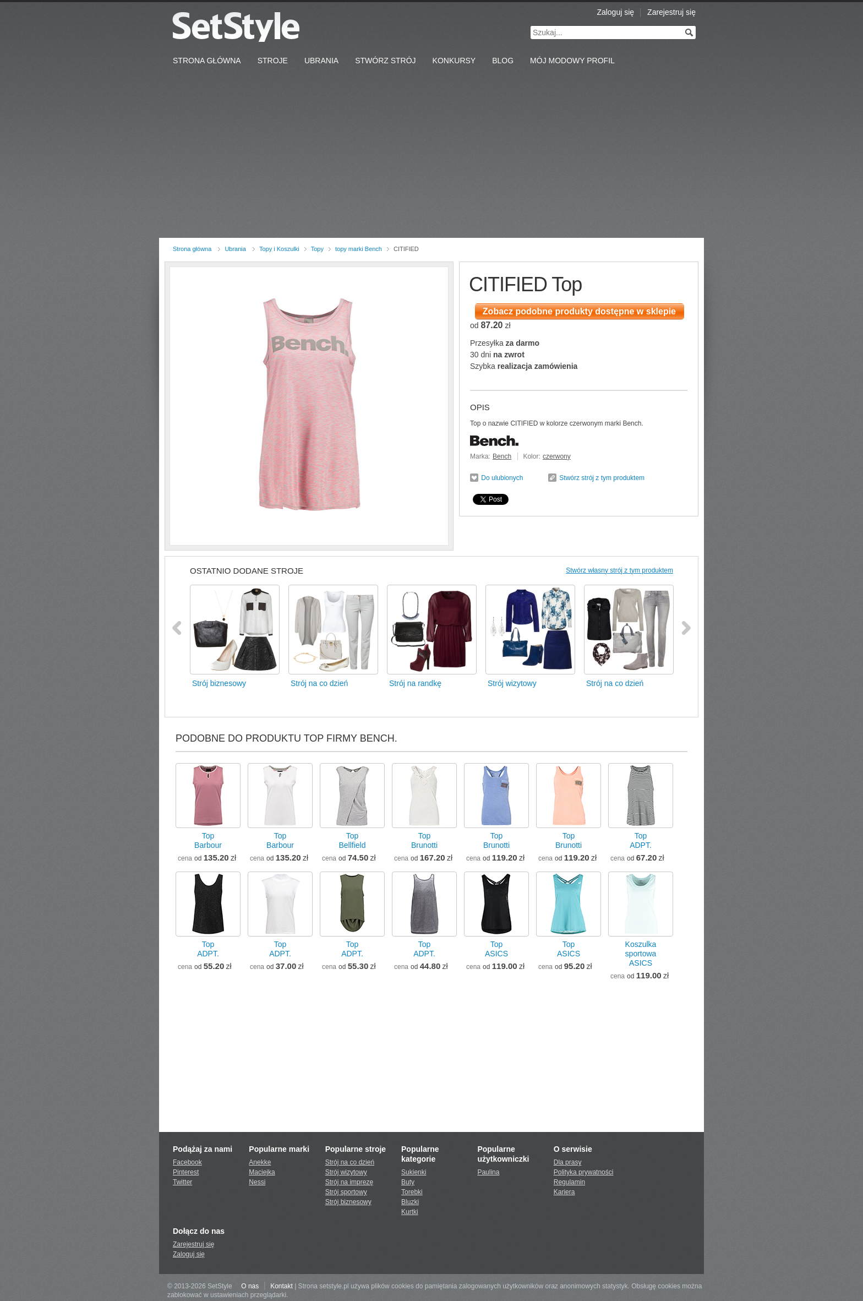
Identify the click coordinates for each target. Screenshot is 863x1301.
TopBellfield (351, 840)
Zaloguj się (615, 12)
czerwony (557, 456)
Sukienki (413, 1172)
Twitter (182, 1182)
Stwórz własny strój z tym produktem (619, 570)
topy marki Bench (358, 249)
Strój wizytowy (346, 1172)
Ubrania (321, 60)
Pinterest (186, 1172)
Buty (407, 1182)
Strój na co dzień (349, 1162)
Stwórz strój (385, 60)
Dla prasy (568, 1162)
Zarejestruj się (671, 12)
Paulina (488, 1172)
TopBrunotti (424, 840)
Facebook (187, 1162)
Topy (317, 249)
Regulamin (569, 1182)
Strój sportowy (346, 1192)
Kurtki (409, 1212)
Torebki (412, 1192)
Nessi (257, 1182)
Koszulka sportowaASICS (641, 953)
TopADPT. (641, 840)
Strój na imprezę (349, 1182)
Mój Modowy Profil (572, 60)
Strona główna (192, 249)
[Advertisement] (431, 155)
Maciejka (262, 1172)
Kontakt (281, 1286)
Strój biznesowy (348, 1202)
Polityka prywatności (584, 1172)
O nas (250, 1286)
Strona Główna (207, 60)
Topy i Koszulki (279, 249)
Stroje (273, 60)
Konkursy (454, 60)
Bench (502, 456)
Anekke (260, 1162)
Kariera (564, 1192)
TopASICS (496, 949)
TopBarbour (208, 840)
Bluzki (410, 1202)
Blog (503, 60)
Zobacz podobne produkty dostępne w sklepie (579, 311)
